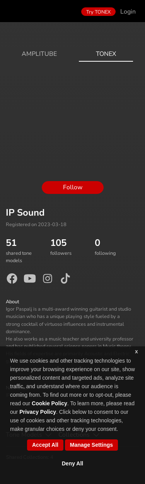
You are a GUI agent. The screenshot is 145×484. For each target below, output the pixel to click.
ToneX (106, 54)
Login (128, 11)
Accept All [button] (45, 445)
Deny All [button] (73, 463)
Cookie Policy (49, 403)
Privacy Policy (37, 412)
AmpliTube (39, 54)
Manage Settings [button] (91, 445)
